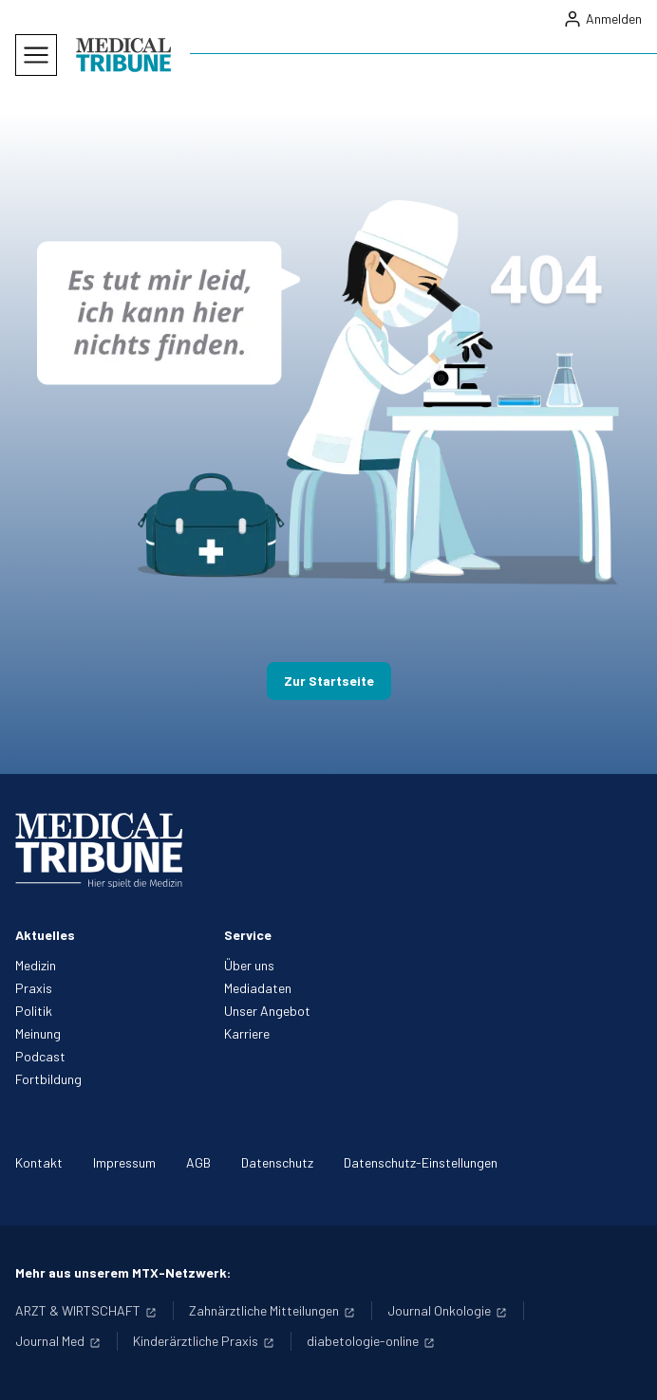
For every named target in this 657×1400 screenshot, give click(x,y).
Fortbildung (48, 1079)
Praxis (33, 988)
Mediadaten (257, 988)
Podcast (40, 1056)
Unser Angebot (267, 1011)
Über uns (249, 965)
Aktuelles (45, 935)
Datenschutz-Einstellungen (420, 1162)
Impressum (124, 1162)
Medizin (35, 965)
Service (248, 935)
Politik (33, 1011)
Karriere (247, 1033)
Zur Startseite (329, 680)
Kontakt (39, 1162)
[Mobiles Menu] (36, 55)
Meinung (38, 1033)
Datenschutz (277, 1162)
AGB (198, 1162)
